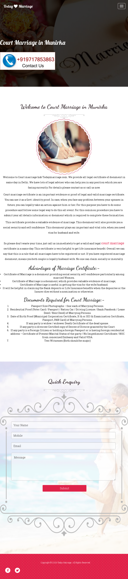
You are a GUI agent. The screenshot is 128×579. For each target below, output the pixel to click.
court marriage (112, 243)
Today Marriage (18, 6)
